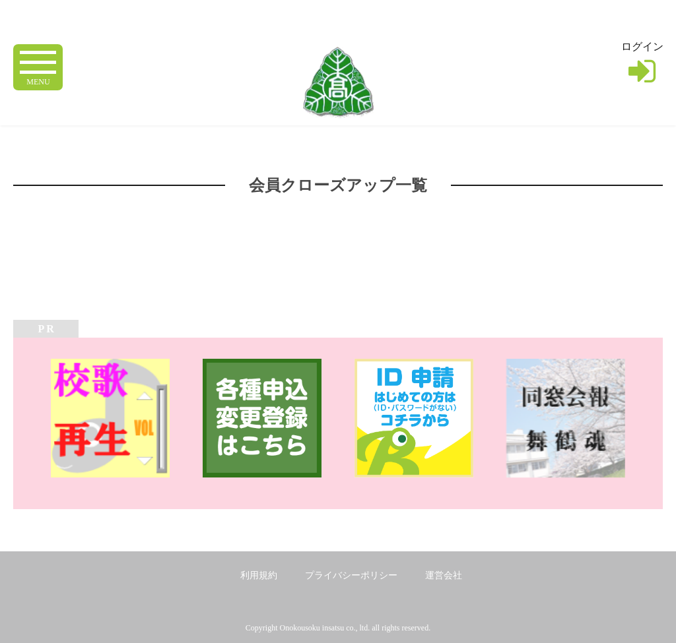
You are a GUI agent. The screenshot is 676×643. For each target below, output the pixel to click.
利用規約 (258, 575)
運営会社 (443, 575)
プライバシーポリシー (351, 575)
